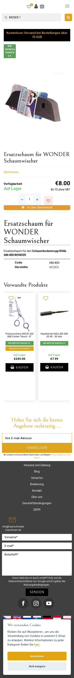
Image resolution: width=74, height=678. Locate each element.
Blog (37, 471)
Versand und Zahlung (37, 465)
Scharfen (37, 477)
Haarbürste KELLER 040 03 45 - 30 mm (54, 335)
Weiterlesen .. (12, 172)
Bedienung (37, 484)
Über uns (36, 496)
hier (37, 644)
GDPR (36, 509)
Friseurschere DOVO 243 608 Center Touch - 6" (19, 335)
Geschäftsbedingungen (37, 503)
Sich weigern (37, 666)
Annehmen (37, 656)
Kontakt (37, 490)
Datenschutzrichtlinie (20, 581)
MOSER (54, 267)
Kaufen (19, 367)
